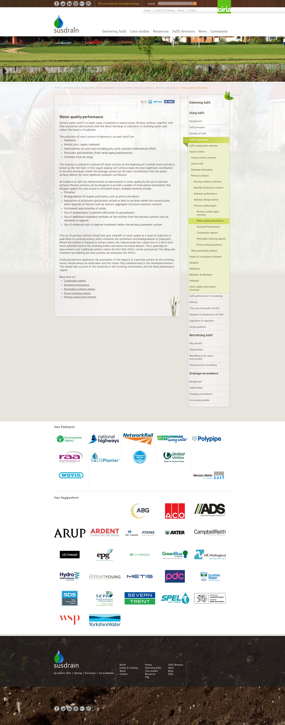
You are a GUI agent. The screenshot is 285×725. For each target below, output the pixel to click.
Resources (161, 31)
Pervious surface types (167, 88)
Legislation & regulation (201, 320)
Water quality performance (194, 88)
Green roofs (197, 163)
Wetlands (194, 280)
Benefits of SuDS (197, 133)
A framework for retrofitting (203, 365)
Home (147, 10)
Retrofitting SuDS (201, 335)
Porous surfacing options (77, 293)
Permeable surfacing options (79, 289)
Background (195, 121)
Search (151, 3)
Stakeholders (196, 387)
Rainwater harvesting (201, 169)
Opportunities (196, 349)
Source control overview (203, 157)
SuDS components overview (203, 145)
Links (170, 674)
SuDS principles (197, 127)
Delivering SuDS (114, 31)
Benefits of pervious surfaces (208, 187)
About (181, 10)
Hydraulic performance (205, 193)
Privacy (148, 664)
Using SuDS (196, 113)
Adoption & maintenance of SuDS (206, 314)
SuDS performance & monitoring (206, 296)
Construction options (75, 280)
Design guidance (197, 326)
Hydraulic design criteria (206, 199)
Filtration (193, 262)
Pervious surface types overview (80, 296)
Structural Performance (208, 226)
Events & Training (164, 10)
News (202, 31)
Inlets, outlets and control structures (202, 288)
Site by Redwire (106, 673)
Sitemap (78, 673)
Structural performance (76, 284)
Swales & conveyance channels (205, 256)
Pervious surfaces (144, 88)
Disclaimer (90, 673)
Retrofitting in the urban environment (201, 357)
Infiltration (194, 268)
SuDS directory (183, 31)
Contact (192, 10)
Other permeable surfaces (204, 250)
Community (219, 31)
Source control (124, 88)
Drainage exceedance (203, 373)
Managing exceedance (200, 393)
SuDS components (105, 88)
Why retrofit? (195, 343)
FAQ (147, 677)
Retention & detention (200, 274)
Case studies (139, 31)
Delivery (193, 302)
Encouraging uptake (199, 400)
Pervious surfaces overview (207, 181)
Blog (170, 670)
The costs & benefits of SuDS (204, 308)
